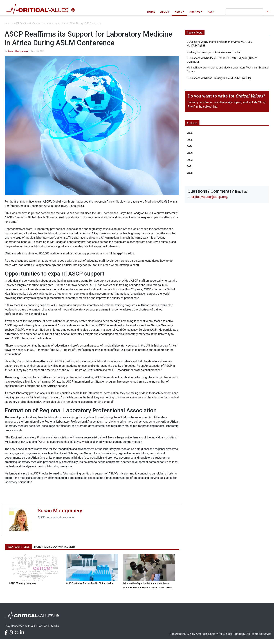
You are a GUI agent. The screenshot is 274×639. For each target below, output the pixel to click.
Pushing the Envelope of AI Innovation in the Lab (214, 52)
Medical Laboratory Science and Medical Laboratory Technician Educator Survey (228, 69)
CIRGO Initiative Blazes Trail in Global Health (89, 583)
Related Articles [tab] (18, 546)
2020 (190, 173)
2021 (190, 166)
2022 (190, 159)
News (178, 11)
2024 (190, 146)
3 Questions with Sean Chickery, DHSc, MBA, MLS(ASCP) (219, 78)
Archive (195, 11)
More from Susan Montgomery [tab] (54, 546)
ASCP (211, 11)
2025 (190, 139)
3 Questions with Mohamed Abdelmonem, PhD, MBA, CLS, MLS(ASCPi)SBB (220, 43)
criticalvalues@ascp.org (227, 102)
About (164, 11)
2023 (190, 153)
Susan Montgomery (18, 51)
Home (151, 11)
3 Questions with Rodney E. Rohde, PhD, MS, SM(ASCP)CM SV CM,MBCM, (222, 60)
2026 (190, 133)
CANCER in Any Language (22, 583)
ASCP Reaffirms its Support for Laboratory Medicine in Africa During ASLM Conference (57, 23)
